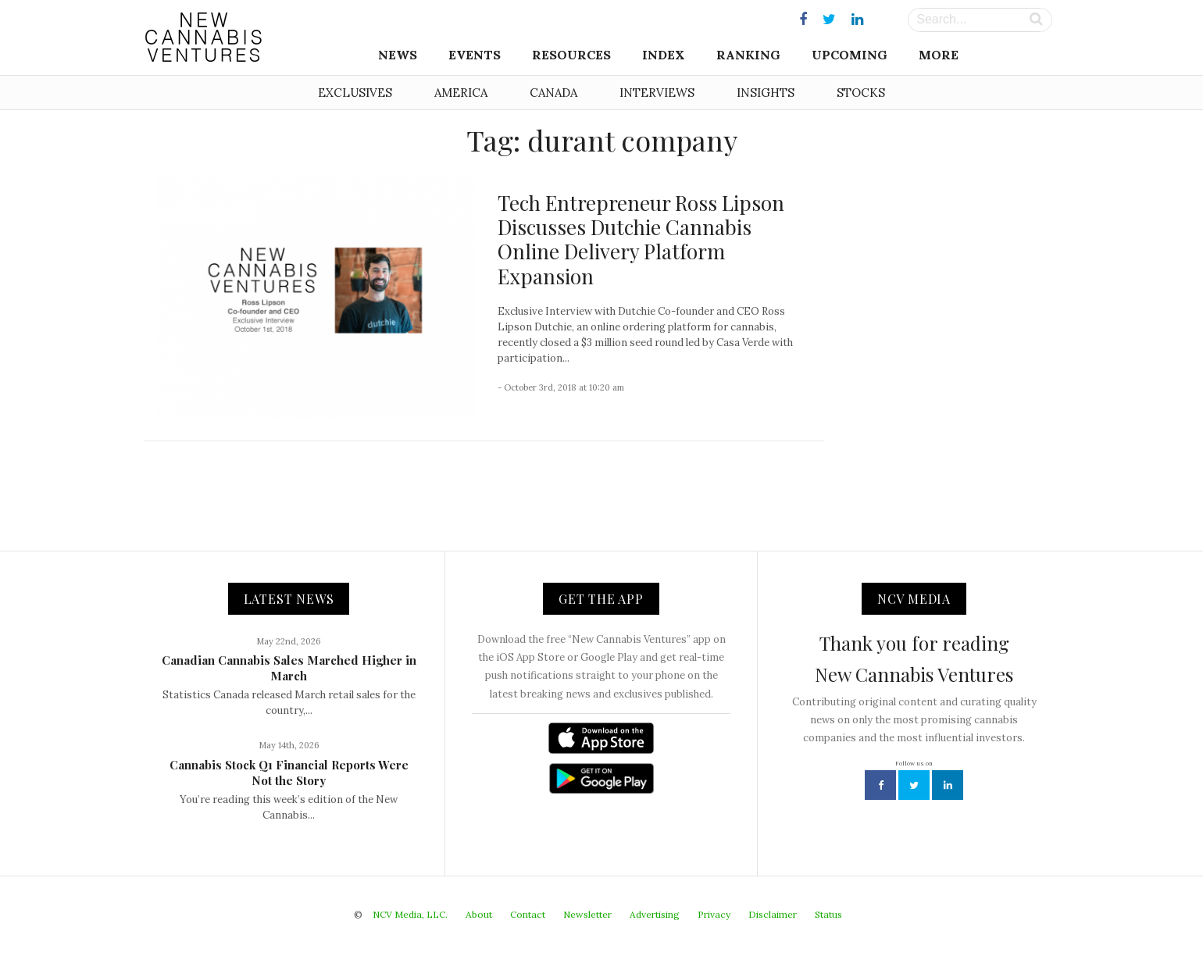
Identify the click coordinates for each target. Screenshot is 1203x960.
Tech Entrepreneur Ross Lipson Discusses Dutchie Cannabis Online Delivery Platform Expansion (641, 239)
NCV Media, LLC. (410, 914)
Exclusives (355, 92)
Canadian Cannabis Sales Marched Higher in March (289, 667)
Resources (571, 54)
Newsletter (587, 914)
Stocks (861, 92)
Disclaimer (772, 914)
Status (828, 914)
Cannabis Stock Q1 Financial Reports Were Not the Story (289, 772)
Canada (553, 92)
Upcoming (849, 54)
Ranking (748, 54)
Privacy (714, 914)
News (397, 54)
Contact (527, 914)
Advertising (655, 914)
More (938, 54)
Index (663, 54)
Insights (765, 92)
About (479, 914)
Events (474, 54)
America (460, 92)
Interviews (656, 92)
